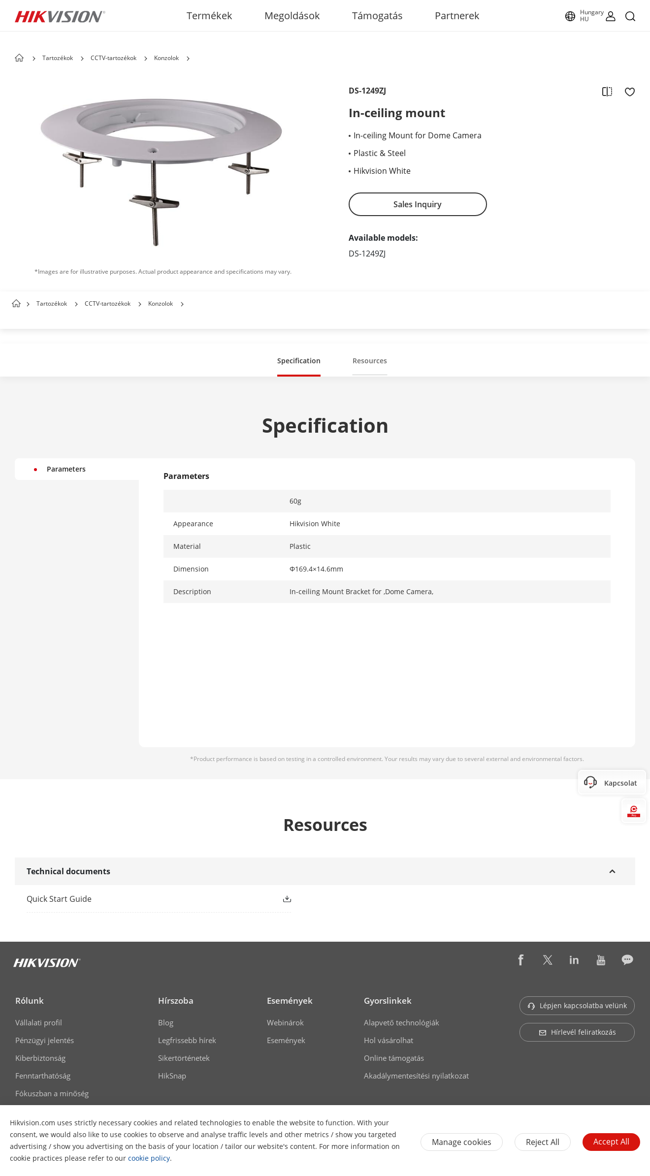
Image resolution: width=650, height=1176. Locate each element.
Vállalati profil (38, 1022)
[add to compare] (607, 91)
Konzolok (166, 58)
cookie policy (149, 1158)
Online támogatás (394, 1058)
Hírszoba (176, 1000)
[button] (82, 58)
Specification (299, 360)
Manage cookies (461, 1142)
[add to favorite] (626, 91)
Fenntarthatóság (42, 1076)
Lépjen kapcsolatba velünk (577, 1005)
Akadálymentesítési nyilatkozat (416, 1076)
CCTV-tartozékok (113, 58)
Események (290, 1000)
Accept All (611, 1141)
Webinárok (285, 1022)
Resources (370, 360)
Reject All (542, 1142)
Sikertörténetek (184, 1058)
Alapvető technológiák (401, 1022)
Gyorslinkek (388, 1000)
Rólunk (29, 1000)
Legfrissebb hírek (187, 1040)
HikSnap (172, 1076)
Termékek (209, 15)
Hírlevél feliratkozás (577, 1032)
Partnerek (457, 15)
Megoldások (292, 15)
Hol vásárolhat (388, 1040)
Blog (165, 1022)
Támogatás (377, 15)
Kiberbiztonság (40, 1058)
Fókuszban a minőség (52, 1093)
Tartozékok (57, 58)
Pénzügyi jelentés (44, 1040)
